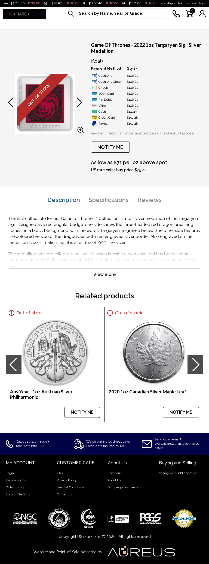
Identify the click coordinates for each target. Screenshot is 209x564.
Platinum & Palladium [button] (62, 23)
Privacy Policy (66, 480)
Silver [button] (27, 23)
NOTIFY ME (110, 147)
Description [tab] (63, 199)
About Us (114, 480)
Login (10, 473)
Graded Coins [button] (106, 23)
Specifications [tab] (109, 199)
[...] (116, 13)
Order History (15, 487)
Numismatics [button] (141, 23)
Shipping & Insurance (123, 487)
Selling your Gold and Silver (178, 473)
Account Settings (18, 494)
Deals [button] (168, 23)
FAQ (60, 473)
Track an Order (16, 480)
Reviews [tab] (149, 199)
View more (104, 274)
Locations (114, 473)
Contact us (64, 494)
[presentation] (13, 364)
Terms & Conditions (70, 487)
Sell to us (196, 23)
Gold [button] (8, 23)
